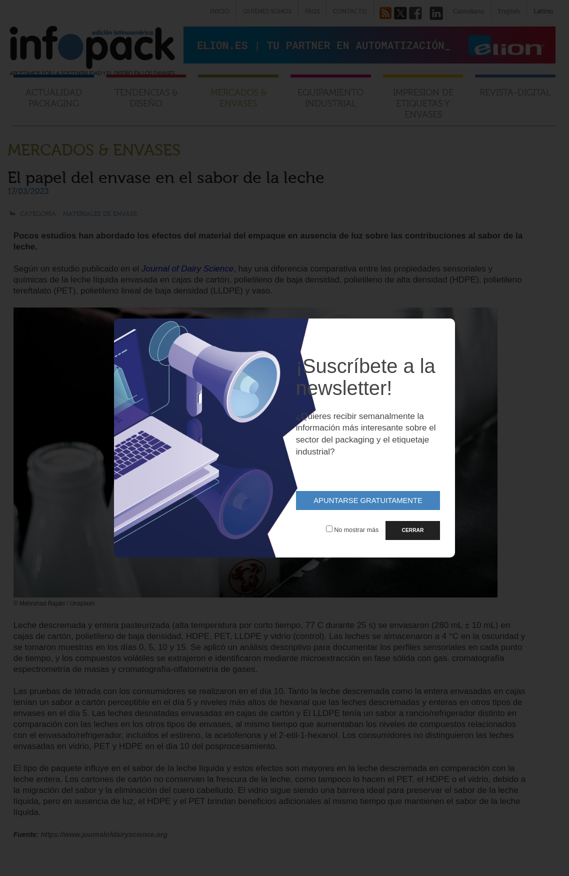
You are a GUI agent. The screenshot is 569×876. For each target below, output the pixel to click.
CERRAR (413, 530)
